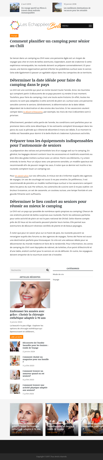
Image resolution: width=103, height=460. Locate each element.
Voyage (14, 35)
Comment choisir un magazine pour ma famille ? (36, 359)
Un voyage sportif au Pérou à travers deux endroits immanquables (33, 10)
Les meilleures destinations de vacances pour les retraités (77, 9)
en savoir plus (22, 175)
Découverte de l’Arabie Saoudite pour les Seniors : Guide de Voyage (35, 345)
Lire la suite (16, 337)
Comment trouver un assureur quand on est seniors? (33, 373)
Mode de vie (58, 274)
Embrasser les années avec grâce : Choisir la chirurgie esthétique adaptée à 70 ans (28, 314)
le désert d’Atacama (33, 112)
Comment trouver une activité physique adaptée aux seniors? (35, 387)
